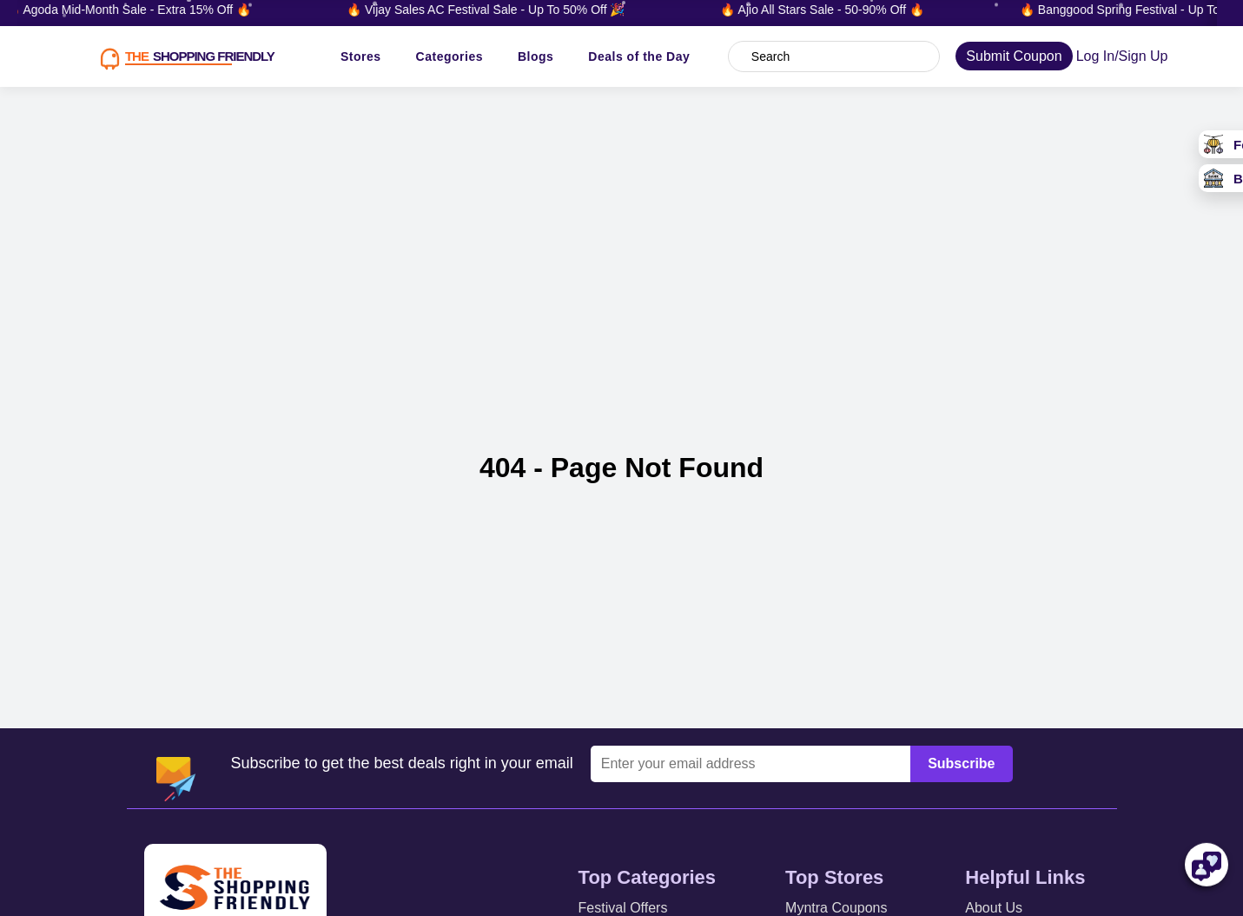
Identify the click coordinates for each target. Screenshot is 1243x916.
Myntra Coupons (836, 907)
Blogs (535, 56)
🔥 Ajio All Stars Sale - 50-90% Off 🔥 (827, 10)
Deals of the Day (639, 56)
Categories (449, 56)
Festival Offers (623, 907)
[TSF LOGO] (181, 56)
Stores (361, 56)
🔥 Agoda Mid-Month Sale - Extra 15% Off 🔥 (133, 10)
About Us (993, 907)
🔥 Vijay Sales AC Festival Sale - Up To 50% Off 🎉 (491, 10)
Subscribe (961, 763)
